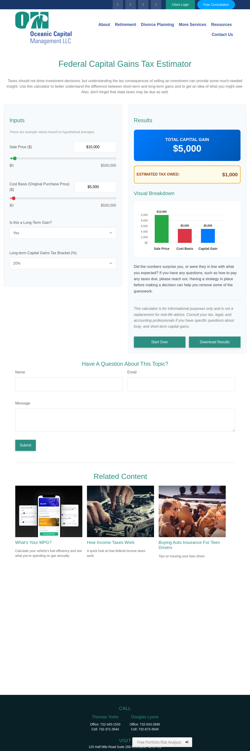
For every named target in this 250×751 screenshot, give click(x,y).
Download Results (215, 342)
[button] (104, 24)
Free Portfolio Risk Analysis (159, 742)
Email (132, 372)
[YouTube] (143, 4)
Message (22, 403)
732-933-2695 (150, 724)
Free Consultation (216, 4)
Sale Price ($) (20, 147)
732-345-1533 (110, 724)
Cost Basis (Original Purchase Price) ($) (39, 187)
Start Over (159, 342)
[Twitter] (118, 4)
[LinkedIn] (130, 4)
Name (20, 372)
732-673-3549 (149, 729)
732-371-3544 (109, 729)
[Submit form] (25, 445)
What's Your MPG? (33, 542)
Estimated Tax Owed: (158, 174)
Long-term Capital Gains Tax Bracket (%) (43, 253)
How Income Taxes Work (111, 542)
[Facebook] (156, 4)
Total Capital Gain (187, 139)
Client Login (180, 4)
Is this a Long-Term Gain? (30, 223)
